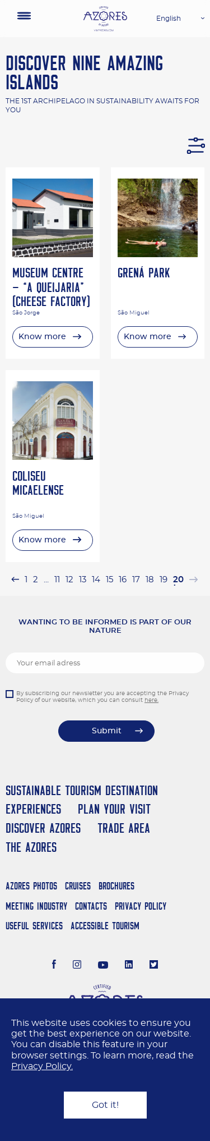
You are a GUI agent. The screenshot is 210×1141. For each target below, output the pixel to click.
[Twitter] (154, 965)
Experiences (33, 809)
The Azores (31, 847)
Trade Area (123, 828)
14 (96, 580)
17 (136, 580)
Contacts (91, 906)
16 (123, 580)
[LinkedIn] (129, 965)
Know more (42, 337)
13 (82, 580)
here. (151, 700)
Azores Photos (31, 885)
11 (57, 580)
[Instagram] (77, 965)
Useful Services (34, 925)
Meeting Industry (36, 906)
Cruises (78, 885)
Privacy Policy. (42, 1066)
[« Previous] (15, 580)
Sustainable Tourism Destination (82, 790)
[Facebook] (54, 965)
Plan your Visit (114, 809)
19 (163, 580)
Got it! (105, 1105)
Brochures (116, 885)
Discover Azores (43, 828)
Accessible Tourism (105, 925)
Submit (107, 731)
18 (150, 580)
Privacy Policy (140, 906)
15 (109, 580)
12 (69, 580)
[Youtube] (103, 965)
